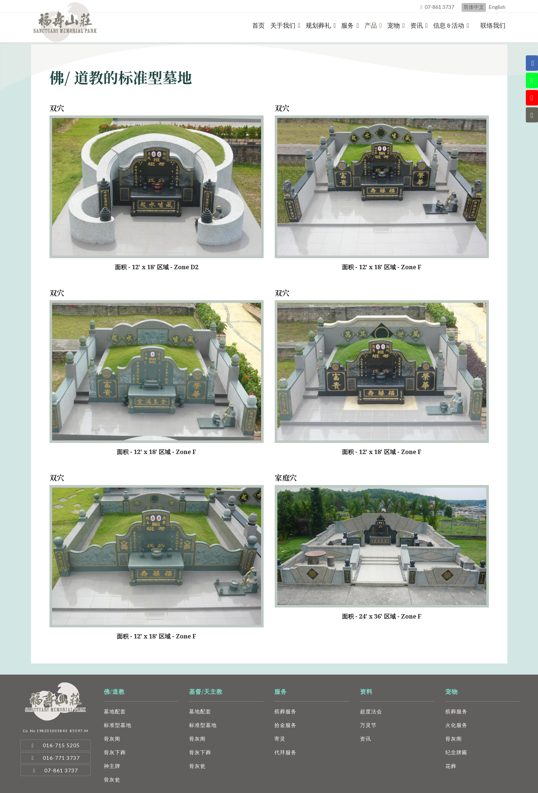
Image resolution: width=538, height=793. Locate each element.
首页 (258, 25)
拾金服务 (285, 725)
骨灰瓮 (112, 779)
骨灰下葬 (115, 752)
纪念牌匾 (456, 752)
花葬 (450, 766)
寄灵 (279, 738)
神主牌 (112, 766)
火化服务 (456, 725)
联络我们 (493, 26)
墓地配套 (115, 711)
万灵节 (368, 725)
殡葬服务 (285, 711)
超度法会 (371, 711)
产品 (370, 25)
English (497, 7)
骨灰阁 (112, 738)
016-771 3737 (56, 758)
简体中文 (473, 7)
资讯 (416, 25)
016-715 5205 (56, 745)
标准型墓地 (117, 725)
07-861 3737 (439, 7)
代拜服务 (285, 752)
